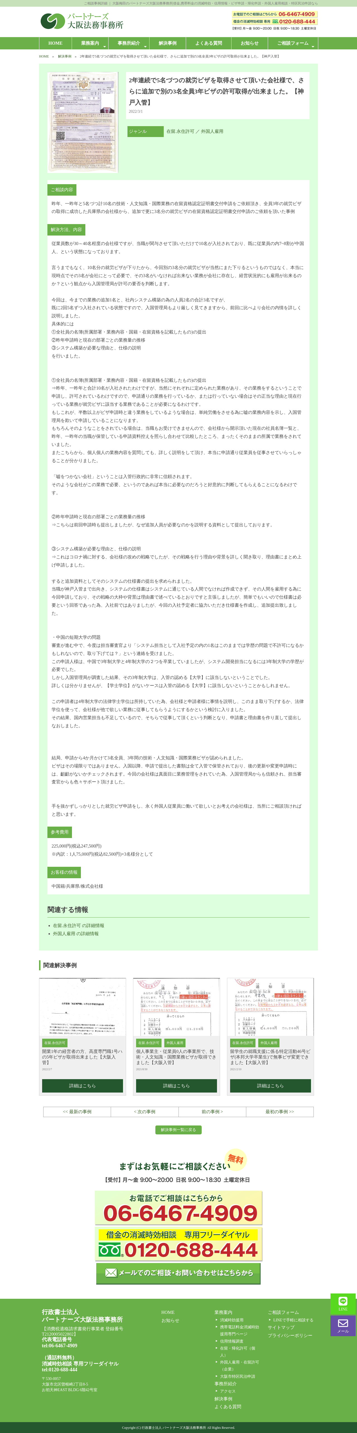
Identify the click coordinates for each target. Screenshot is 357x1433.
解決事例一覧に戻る (178, 1130)
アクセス (228, 1391)
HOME (56, 43)
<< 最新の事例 (77, 1111)
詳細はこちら (82, 1085)
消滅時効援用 (231, 1320)
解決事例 (168, 43)
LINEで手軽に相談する (293, 1320)
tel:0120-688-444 (59, 1369)
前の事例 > (212, 1111)
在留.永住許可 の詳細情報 (78, 925)
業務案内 (93, 45)
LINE (343, 1303)
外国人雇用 (212, 131)
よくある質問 (208, 43)
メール (343, 1325)
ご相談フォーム (295, 45)
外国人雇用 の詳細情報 (76, 933)
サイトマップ (281, 1327)
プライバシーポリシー (290, 1335)
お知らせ (250, 43)
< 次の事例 (144, 1111)
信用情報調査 (231, 1341)
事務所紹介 (132, 45)
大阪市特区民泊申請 (237, 1376)
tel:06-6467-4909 (59, 1345)
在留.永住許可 (180, 131)
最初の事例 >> (280, 1111)
